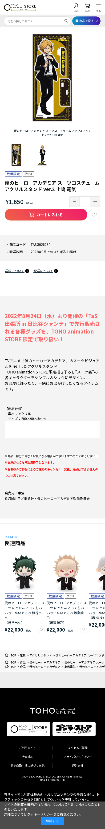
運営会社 (77, 765)
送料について (14, 270)
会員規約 (27, 756)
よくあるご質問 (78, 748)
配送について (43, 270)
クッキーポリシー (40, 814)
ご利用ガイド (27, 748)
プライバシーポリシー (78, 756)
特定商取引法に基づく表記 (27, 765)
